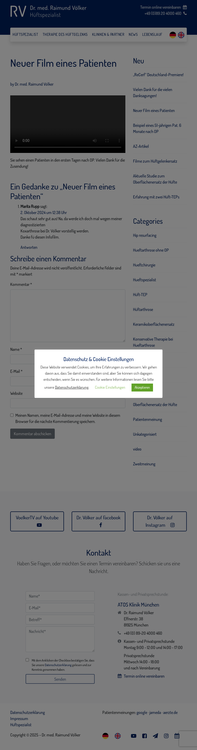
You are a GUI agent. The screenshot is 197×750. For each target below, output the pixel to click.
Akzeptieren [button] (142, 387)
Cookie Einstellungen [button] (110, 387)
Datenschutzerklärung (72, 387)
